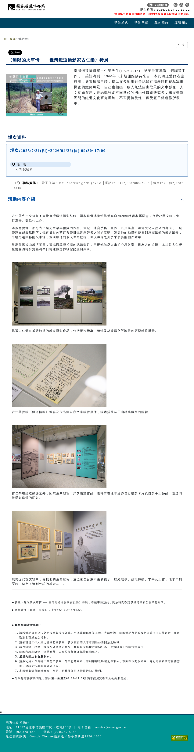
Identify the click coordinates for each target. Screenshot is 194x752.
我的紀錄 (161, 23)
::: (6, 39)
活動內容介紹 (21, 199)
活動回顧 (141, 23)
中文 (181, 45)
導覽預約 (181, 23)
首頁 (12, 39)
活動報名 (121, 23)
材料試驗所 (24, 169)
